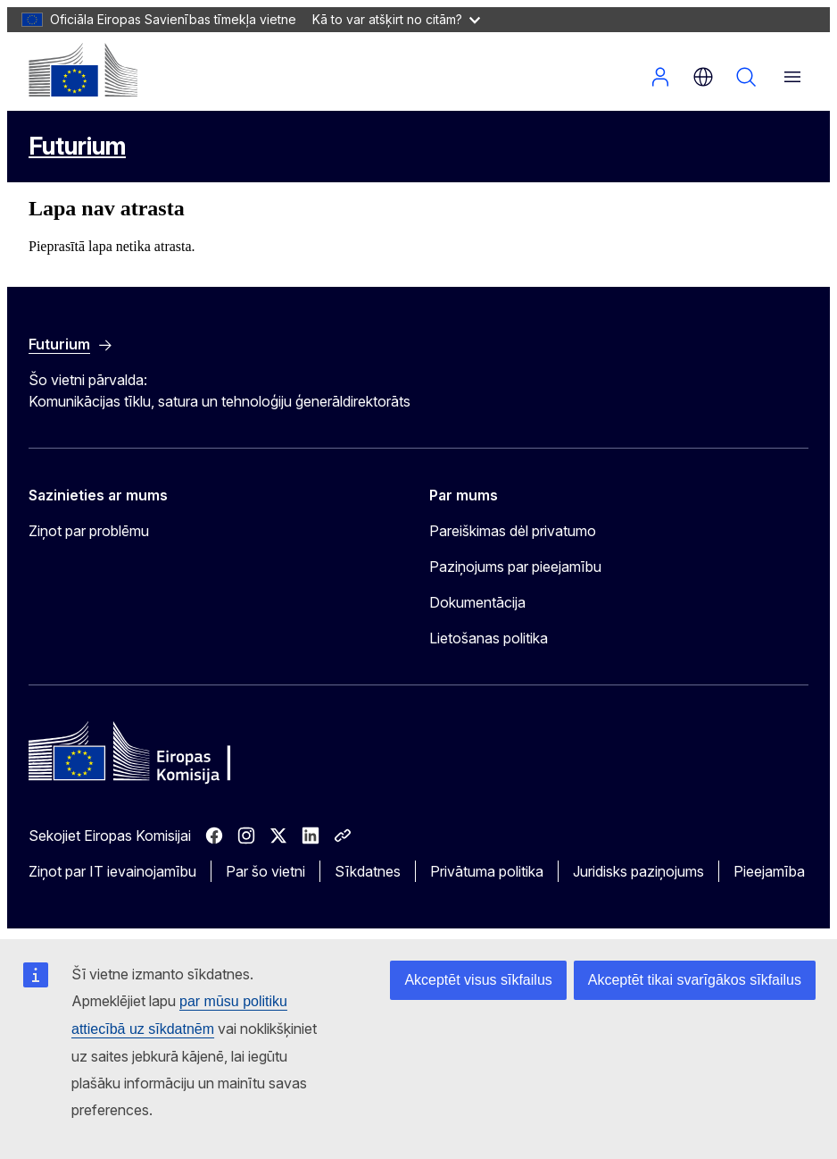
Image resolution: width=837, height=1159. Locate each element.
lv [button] (703, 77)
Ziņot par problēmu (89, 531)
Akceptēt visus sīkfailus (477, 979)
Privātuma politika (486, 871)
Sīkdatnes (368, 871)
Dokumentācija (477, 602)
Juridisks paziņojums (638, 871)
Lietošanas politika (488, 638)
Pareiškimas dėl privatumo (512, 531)
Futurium (77, 146)
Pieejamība (769, 871)
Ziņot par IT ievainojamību (112, 871)
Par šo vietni (265, 871)
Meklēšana (746, 77)
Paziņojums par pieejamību (515, 566)
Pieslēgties (660, 77)
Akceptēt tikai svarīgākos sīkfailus (694, 979)
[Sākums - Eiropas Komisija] (83, 70)
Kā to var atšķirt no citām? (396, 19)
